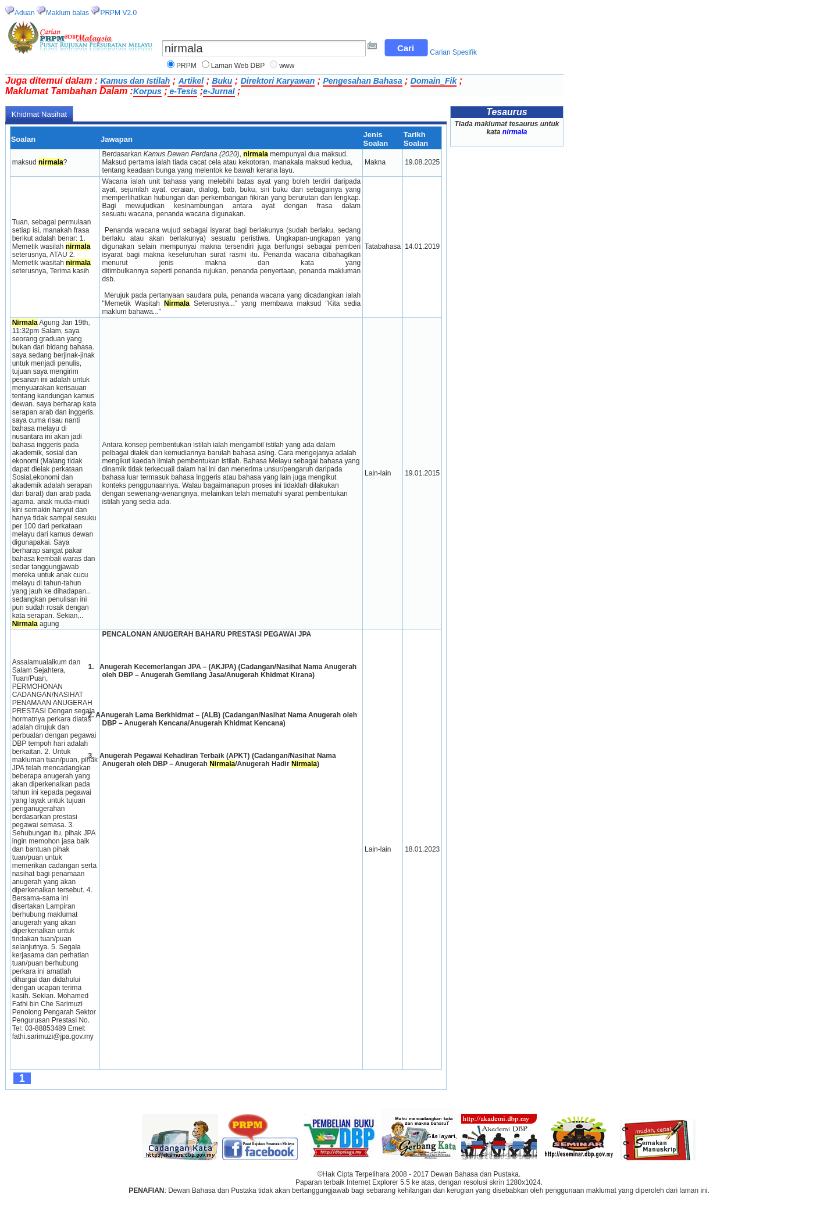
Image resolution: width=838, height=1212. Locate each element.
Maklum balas (67, 13)
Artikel (191, 80)
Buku (222, 80)
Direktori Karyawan (278, 80)
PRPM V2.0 (118, 13)
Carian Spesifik (453, 52)
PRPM (186, 66)
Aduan (25, 13)
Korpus (147, 91)
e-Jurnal (218, 91)
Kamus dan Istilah (135, 80)
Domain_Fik (434, 80)
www (286, 66)
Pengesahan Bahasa (362, 80)
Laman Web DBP (238, 66)
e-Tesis (182, 91)
